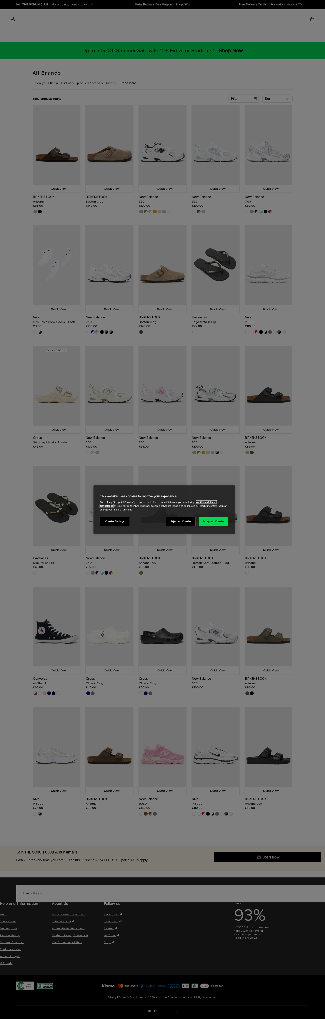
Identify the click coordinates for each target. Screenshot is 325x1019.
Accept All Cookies (213, 521)
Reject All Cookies (180, 521)
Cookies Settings (114, 521)
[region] (164, 509)
